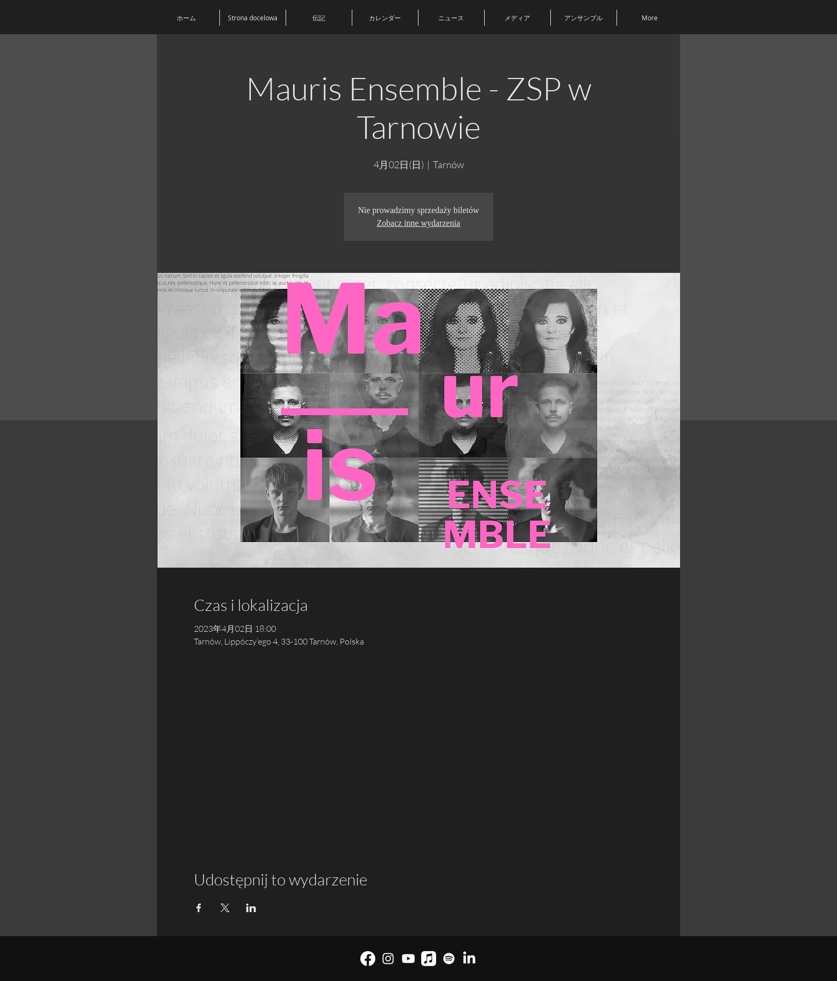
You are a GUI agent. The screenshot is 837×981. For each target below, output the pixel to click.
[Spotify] (448, 958)
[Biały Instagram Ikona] (388, 958)
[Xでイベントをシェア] (225, 908)
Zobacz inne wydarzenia (418, 222)
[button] (584, 18)
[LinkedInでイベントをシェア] (251, 908)
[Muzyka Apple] (428, 958)
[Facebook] (367, 958)
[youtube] (408, 958)
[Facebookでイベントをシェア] (199, 908)
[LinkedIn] (469, 958)
